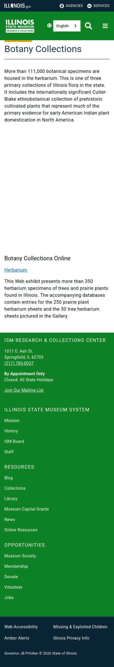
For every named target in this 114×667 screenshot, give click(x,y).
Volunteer (13, 587)
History (11, 431)
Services (98, 6)
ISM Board (14, 441)
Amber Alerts (16, 638)
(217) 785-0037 (18, 363)
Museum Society (20, 556)
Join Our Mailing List (24, 390)
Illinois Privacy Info (71, 638)
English (62, 26)
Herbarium (15, 270)
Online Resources (21, 530)
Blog (8, 478)
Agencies (71, 6)
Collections (15, 488)
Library (10, 498)
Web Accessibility (21, 626)
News (9, 519)
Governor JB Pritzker (21, 653)
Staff (9, 451)
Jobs (9, 597)
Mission (11, 420)
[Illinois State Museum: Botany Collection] (57, 188)
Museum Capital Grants (26, 509)
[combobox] (67, 26)
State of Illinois (64, 653)
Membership (16, 566)
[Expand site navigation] (105, 26)
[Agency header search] (88, 26)
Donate (11, 576)
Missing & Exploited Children (80, 626)
